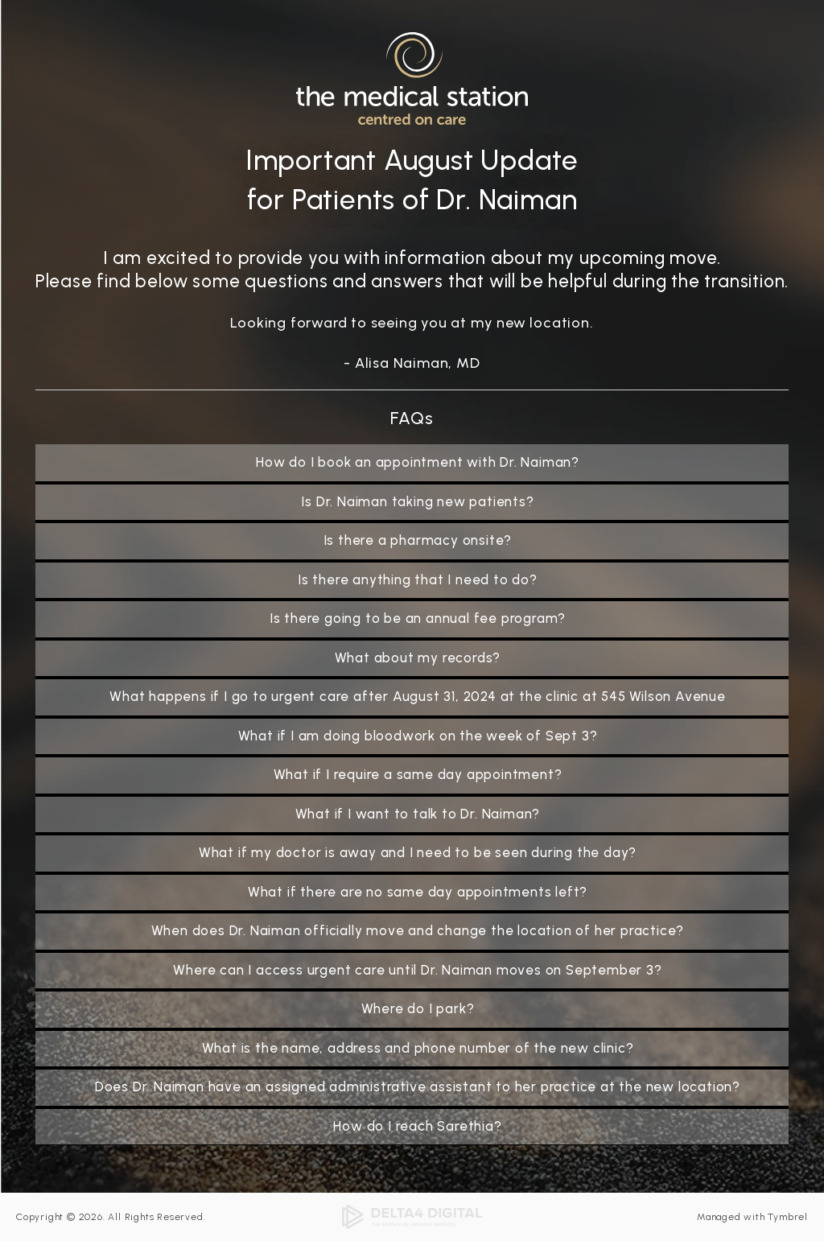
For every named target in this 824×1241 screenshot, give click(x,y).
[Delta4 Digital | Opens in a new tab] (412, 1216)
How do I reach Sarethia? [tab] (417, 1126)
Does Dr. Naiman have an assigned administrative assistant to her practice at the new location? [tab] (417, 1086)
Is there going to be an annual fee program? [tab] (418, 618)
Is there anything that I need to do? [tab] (418, 579)
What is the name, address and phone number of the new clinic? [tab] (418, 1048)
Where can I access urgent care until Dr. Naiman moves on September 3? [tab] (417, 970)
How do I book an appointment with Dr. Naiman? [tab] (417, 462)
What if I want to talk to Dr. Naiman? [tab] (418, 814)
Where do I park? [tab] (418, 1008)
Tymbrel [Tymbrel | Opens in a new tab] (788, 1216)
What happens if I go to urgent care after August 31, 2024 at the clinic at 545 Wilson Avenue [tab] (417, 696)
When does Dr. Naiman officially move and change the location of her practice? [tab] (418, 930)
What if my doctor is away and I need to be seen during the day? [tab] (418, 852)
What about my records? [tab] (418, 657)
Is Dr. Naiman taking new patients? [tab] (417, 501)
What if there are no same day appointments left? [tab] (417, 892)
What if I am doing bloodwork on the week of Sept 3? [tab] (418, 736)
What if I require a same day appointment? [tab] (418, 774)
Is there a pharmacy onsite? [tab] (418, 540)
